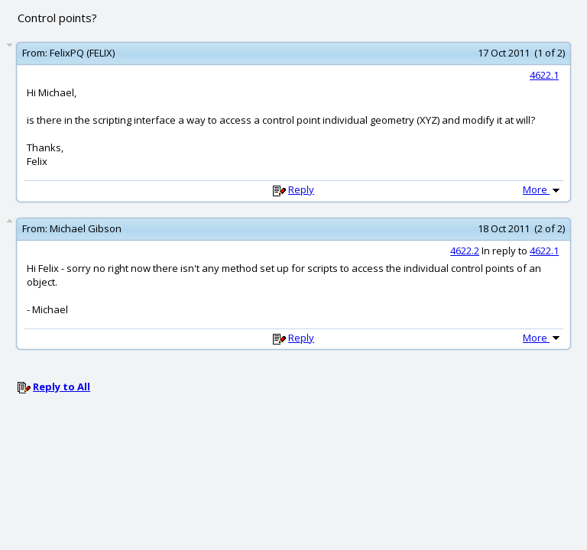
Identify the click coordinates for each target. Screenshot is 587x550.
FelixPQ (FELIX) (82, 53)
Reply (301, 189)
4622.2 (464, 250)
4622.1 (544, 75)
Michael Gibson (86, 228)
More (543, 189)
